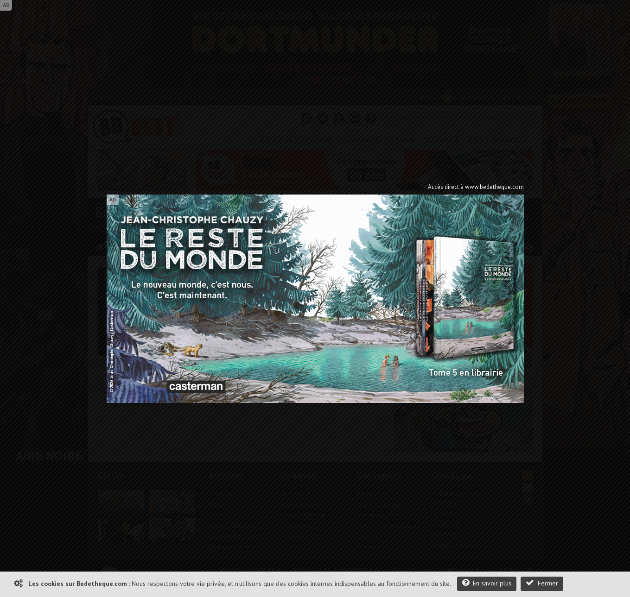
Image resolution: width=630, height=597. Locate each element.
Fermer (542, 582)
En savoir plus (486, 582)
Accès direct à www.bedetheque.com (476, 187)
